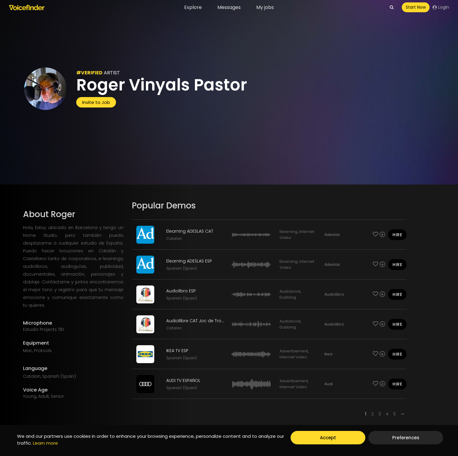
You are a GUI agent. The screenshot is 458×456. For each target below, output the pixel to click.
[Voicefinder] (27, 7)
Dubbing (288, 297)
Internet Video (293, 357)
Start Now (416, 7)
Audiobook (290, 291)
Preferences (405, 437)
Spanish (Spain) (181, 268)
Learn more (45, 443)
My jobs (265, 7)
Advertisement (294, 351)
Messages (229, 7)
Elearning (288, 231)
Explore (193, 7)
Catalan (174, 238)
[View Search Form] (391, 7)
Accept (328, 437)
